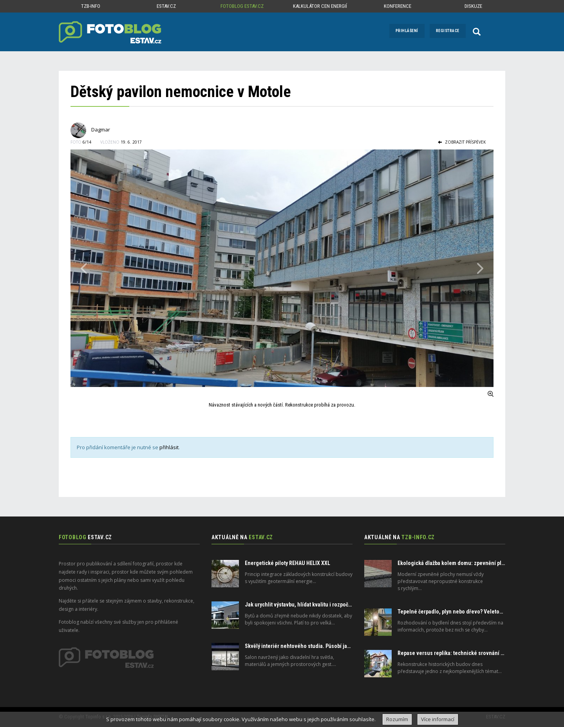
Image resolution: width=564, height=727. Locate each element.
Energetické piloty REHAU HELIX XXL (287, 563)
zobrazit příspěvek (462, 142)
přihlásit (169, 447)
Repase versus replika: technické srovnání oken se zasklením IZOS (478, 653)
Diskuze (473, 6)
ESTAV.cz (166, 6)
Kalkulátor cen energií (320, 6)
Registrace (447, 31)
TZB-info (90, 6)
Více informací (437, 719)
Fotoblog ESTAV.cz (242, 6)
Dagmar (100, 129)
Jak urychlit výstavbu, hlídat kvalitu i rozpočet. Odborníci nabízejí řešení (330, 604)
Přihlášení (407, 31)
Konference (397, 6)
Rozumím (397, 719)
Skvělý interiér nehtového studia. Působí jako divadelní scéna (318, 646)
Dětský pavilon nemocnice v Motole (180, 92)
